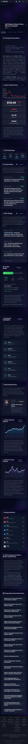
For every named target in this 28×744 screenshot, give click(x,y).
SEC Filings (20, 32)
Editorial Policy (4, 721)
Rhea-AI (4, 724)
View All (22, 164)
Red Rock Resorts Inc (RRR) (14, 575)
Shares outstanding (14, 123)
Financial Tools (17, 731)
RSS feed (24, 719)
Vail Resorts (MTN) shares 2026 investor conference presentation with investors (13, 245)
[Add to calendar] (6, 405)
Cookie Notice (11, 721)
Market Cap (14, 117)
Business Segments (10, 45)
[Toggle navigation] (26, 1)
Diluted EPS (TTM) (12, 356)
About (4, 719)
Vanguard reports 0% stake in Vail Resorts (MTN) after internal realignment (13, 234)
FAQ (4, 722)
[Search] (22, 1)
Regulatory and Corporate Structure (13, 49)
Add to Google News (24, 725)
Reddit (24, 722)
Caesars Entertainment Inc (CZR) (11, 576)
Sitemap (4, 726)
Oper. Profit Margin (12, 376)
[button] (16, 1)
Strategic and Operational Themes (14, 47)
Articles (17, 719)
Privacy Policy (11, 722)
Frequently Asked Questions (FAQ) (15, 51)
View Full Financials (21, 319)
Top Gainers (17, 721)
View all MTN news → (20, 172)
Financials (9, 32)
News (14, 32)
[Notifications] (19, 1)
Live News (17, 729)
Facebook (24, 721)
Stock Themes (17, 727)
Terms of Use (10, 719)
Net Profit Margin (12, 370)
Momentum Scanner (17, 725)
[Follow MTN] (26, 25)
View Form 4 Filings (20, 267)
